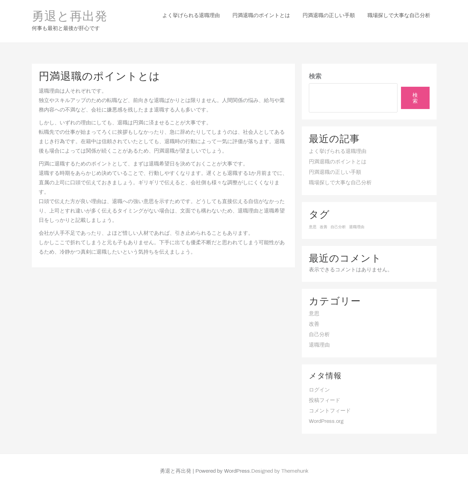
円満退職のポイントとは (337, 152)
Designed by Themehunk (280, 462)
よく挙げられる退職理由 (337, 142)
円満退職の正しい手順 (335, 163)
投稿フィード (324, 391)
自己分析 (319, 325)
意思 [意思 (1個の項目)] (313, 218)
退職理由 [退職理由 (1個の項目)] (356, 218)
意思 (314, 304)
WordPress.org (326, 412)
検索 (315, 68)
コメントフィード (330, 402)
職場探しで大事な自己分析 (340, 173)
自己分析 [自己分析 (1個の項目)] (338, 218)
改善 (314, 315)
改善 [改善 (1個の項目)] (323, 218)
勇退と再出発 (69, 12)
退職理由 (319, 336)
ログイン (319, 381)
